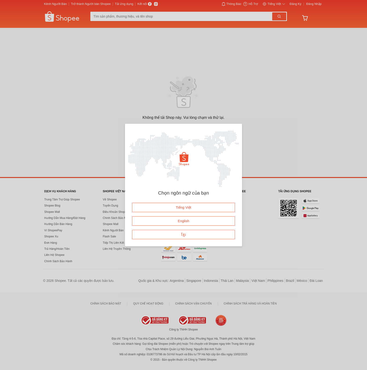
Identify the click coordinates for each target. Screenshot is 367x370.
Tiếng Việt (183, 207)
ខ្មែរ (183, 234)
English (183, 221)
